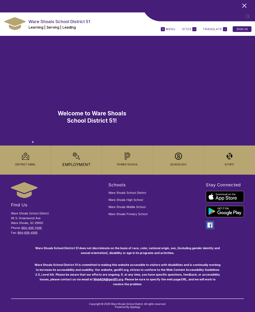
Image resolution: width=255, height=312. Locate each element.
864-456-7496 (31, 228)
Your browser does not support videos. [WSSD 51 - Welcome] (127, 91)
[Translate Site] (214, 29)
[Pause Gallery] (33, 142)
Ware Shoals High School (125, 200)
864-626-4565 (28, 232)
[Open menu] (168, 29)
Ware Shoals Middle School (127, 207)
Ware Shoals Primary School (128, 214)
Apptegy (135, 306)
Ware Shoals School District (127, 193)
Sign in (242, 29)
